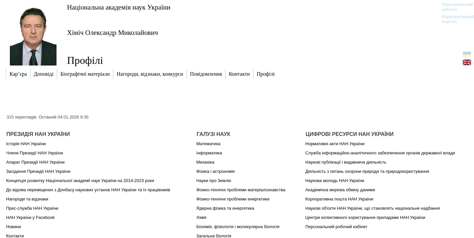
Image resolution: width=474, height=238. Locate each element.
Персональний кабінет (454, 7)
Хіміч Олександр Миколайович (112, 32)
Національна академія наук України (118, 7)
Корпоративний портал (454, 19)
